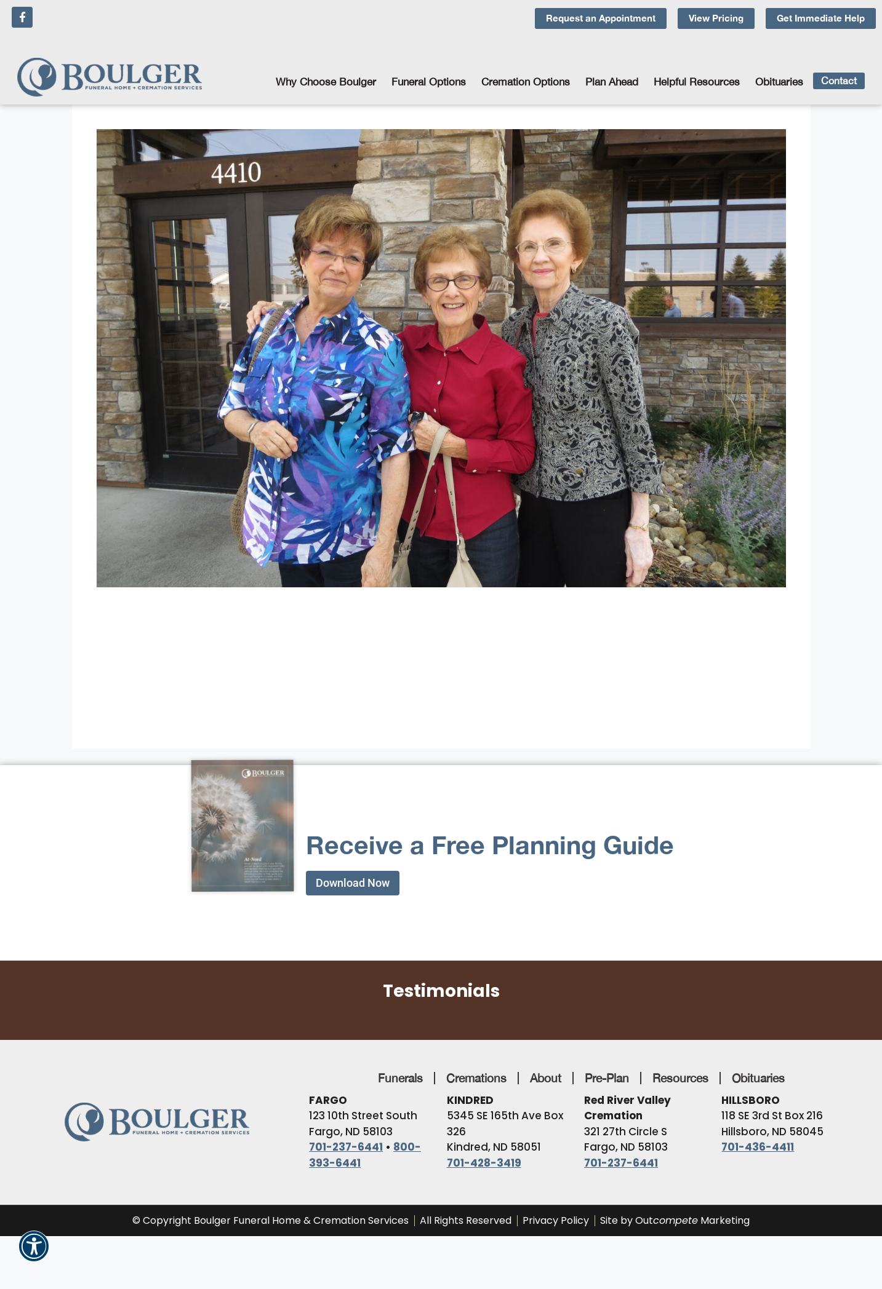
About (545, 1078)
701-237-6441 (346, 1147)
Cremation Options (528, 82)
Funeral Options (431, 82)
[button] (33, 1253)
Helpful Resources (700, 82)
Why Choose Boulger (329, 82)
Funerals (400, 1078)
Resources (680, 1078)
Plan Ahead (614, 82)
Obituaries (779, 82)
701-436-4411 (757, 1147)
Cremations (476, 1078)
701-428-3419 (484, 1163)
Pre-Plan (607, 1078)
